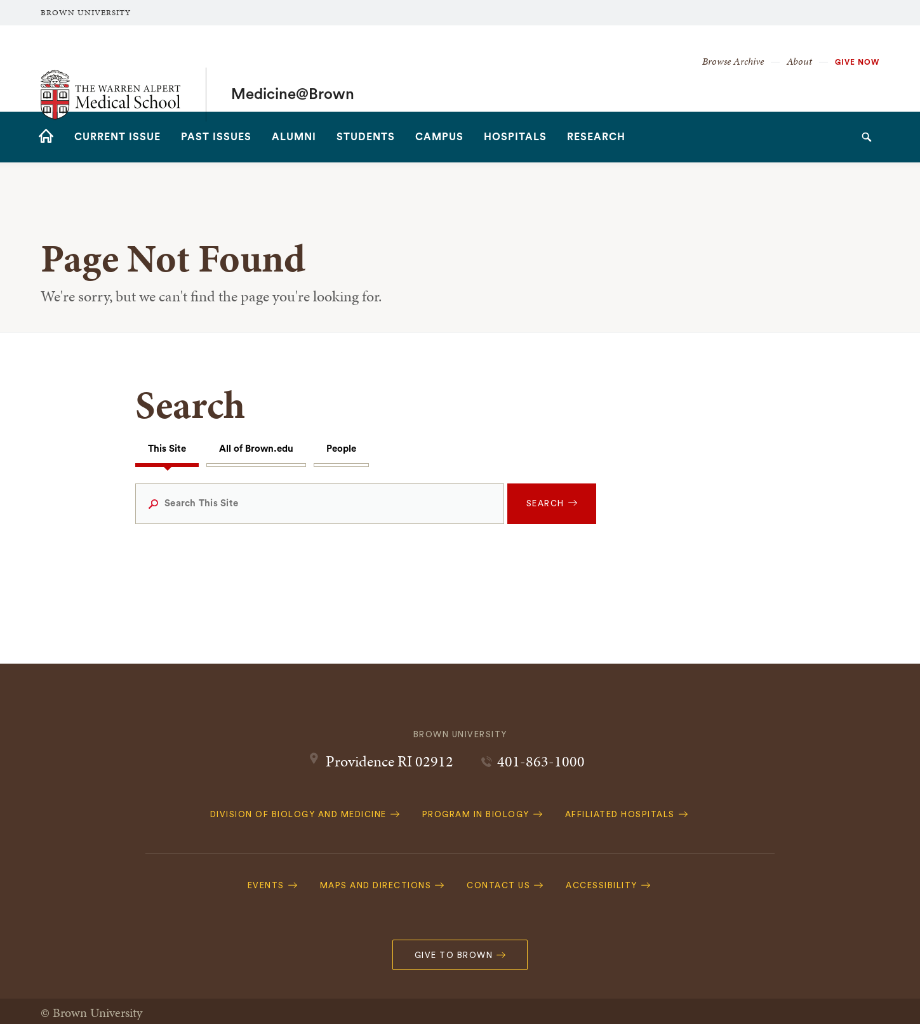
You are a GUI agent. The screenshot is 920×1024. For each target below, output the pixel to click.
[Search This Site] (319, 503)
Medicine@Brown (292, 68)
